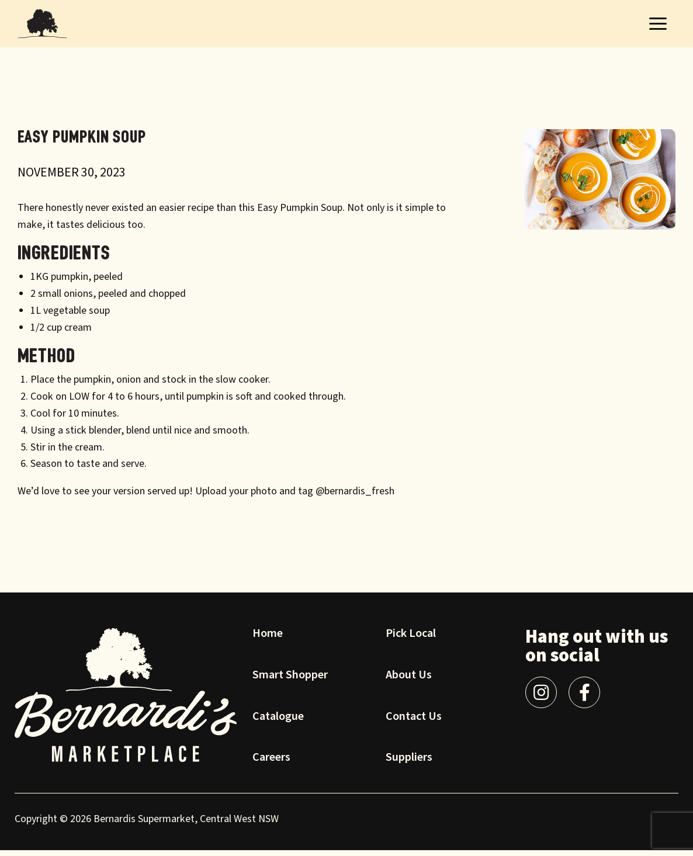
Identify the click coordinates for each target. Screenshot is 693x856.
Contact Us (414, 723)
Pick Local (411, 640)
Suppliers (409, 764)
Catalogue (278, 723)
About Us (409, 682)
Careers (271, 764)
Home (267, 640)
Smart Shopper (290, 682)
